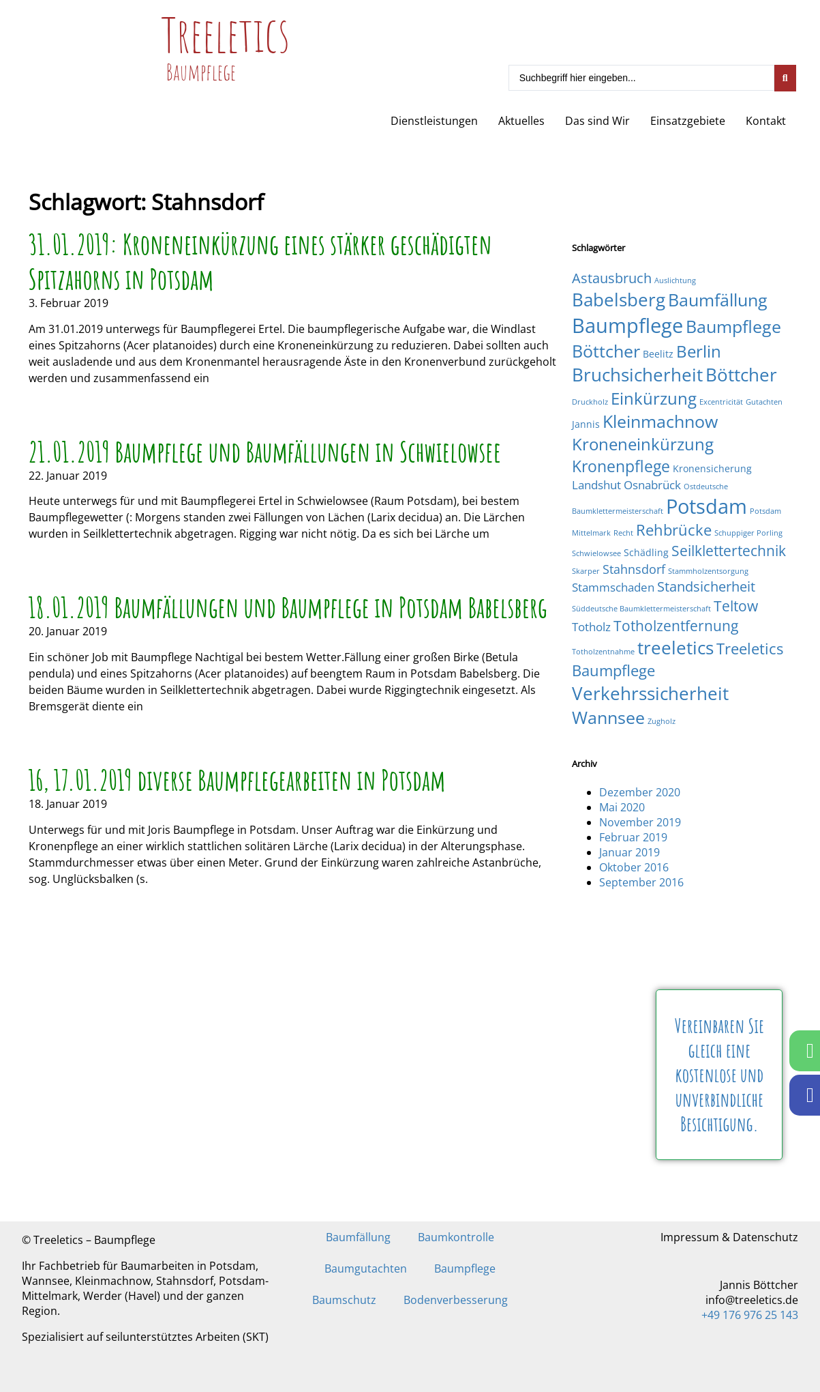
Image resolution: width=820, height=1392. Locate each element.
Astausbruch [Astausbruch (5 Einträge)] (612, 278)
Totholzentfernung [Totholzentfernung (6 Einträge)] (675, 625)
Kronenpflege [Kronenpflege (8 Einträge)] (621, 466)
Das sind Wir (597, 120)
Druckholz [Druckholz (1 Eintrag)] (590, 402)
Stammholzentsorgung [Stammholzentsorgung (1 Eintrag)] (708, 571)
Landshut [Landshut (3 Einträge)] (596, 485)
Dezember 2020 (639, 792)
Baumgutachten (365, 1268)
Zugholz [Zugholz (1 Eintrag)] (661, 721)
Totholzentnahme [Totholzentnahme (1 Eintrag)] (603, 651)
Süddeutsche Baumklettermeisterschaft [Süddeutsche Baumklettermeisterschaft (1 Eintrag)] (641, 608)
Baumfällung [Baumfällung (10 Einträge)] (718, 299)
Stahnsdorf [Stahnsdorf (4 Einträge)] (634, 568)
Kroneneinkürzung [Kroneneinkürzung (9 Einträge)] (643, 444)
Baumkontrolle (456, 1237)
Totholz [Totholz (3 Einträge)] (591, 627)
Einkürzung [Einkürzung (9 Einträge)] (654, 398)
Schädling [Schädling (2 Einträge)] (646, 552)
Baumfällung (358, 1237)
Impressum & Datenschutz (729, 1237)
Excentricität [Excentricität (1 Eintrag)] (721, 402)
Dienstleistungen (434, 120)
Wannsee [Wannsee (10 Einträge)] (608, 717)
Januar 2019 (629, 852)
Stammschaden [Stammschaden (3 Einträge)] (613, 587)
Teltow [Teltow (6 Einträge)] (736, 605)
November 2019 (640, 822)
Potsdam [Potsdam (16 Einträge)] (706, 506)
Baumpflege (465, 1268)
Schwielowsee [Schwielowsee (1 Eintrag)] (596, 553)
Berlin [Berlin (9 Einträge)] (698, 351)
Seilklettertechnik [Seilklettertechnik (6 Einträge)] (728, 550)
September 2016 (641, 882)
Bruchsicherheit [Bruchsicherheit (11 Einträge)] (637, 374)
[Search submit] (785, 78)
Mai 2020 (622, 807)
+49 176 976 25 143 (749, 1314)
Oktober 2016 (634, 867)
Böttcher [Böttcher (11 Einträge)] (741, 374)
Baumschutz (344, 1299)
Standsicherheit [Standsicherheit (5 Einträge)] (706, 586)
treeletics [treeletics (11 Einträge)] (675, 647)
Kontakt (766, 120)
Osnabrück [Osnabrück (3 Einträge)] (652, 485)
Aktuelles (521, 120)
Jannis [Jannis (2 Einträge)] (586, 424)
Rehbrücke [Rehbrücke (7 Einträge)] (674, 529)
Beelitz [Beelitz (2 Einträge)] (658, 353)
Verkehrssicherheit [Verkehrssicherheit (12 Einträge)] (650, 693)
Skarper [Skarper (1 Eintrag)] (586, 571)
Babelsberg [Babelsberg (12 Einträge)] (618, 299)
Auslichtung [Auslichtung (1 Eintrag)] (675, 280)
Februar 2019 (633, 837)
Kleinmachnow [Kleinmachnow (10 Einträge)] (660, 421)
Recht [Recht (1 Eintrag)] (623, 533)
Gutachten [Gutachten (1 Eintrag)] (764, 402)
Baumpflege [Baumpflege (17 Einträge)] (627, 325)
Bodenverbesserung (456, 1299)
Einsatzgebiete (687, 120)
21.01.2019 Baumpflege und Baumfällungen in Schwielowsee (265, 451)
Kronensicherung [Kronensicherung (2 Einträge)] (712, 468)
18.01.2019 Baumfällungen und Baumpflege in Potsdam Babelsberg (288, 607)
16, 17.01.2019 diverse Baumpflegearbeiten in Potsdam (237, 779)
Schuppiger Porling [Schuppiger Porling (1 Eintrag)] (748, 533)
